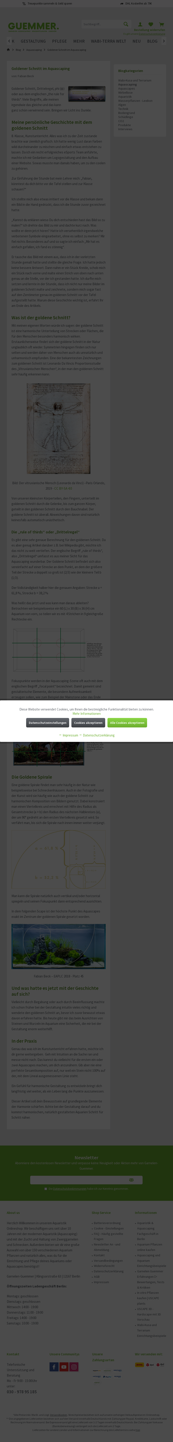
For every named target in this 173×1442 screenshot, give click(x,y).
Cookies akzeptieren (88, 723)
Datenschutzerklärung (97, 735)
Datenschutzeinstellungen (47, 723)
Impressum (68, 735)
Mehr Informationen (87, 713)
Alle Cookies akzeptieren (127, 723)
